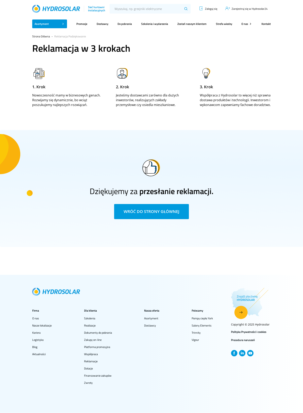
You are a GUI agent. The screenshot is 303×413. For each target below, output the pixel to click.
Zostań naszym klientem (192, 24)
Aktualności (39, 354)
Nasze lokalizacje (42, 325)
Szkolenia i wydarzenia (154, 24)
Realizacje (90, 325)
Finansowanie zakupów (98, 375)
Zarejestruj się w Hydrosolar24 (250, 9)
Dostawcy (102, 24)
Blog (34, 347)
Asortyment (151, 318)
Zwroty (88, 383)
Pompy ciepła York (202, 318)
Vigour (195, 340)
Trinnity (196, 332)
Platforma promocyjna (97, 347)
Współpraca (91, 354)
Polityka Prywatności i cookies (248, 332)
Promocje (81, 24)
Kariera (36, 332)
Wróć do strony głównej (151, 211)
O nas (35, 318)
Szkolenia (89, 318)
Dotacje (88, 368)
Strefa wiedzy (224, 24)
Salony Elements (202, 325)
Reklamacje (91, 361)
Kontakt (266, 24)
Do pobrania (125, 24)
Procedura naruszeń (243, 340)
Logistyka (38, 340)
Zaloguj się (211, 9)
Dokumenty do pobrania (98, 332)
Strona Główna (41, 36)
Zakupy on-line (93, 340)
